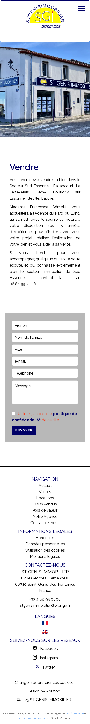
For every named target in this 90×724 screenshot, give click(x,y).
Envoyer (24, 430)
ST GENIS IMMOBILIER (45, 571)
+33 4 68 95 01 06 (45, 599)
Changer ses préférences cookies (44, 682)
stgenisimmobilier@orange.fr (45, 605)
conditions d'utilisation (32, 718)
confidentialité (75, 713)
